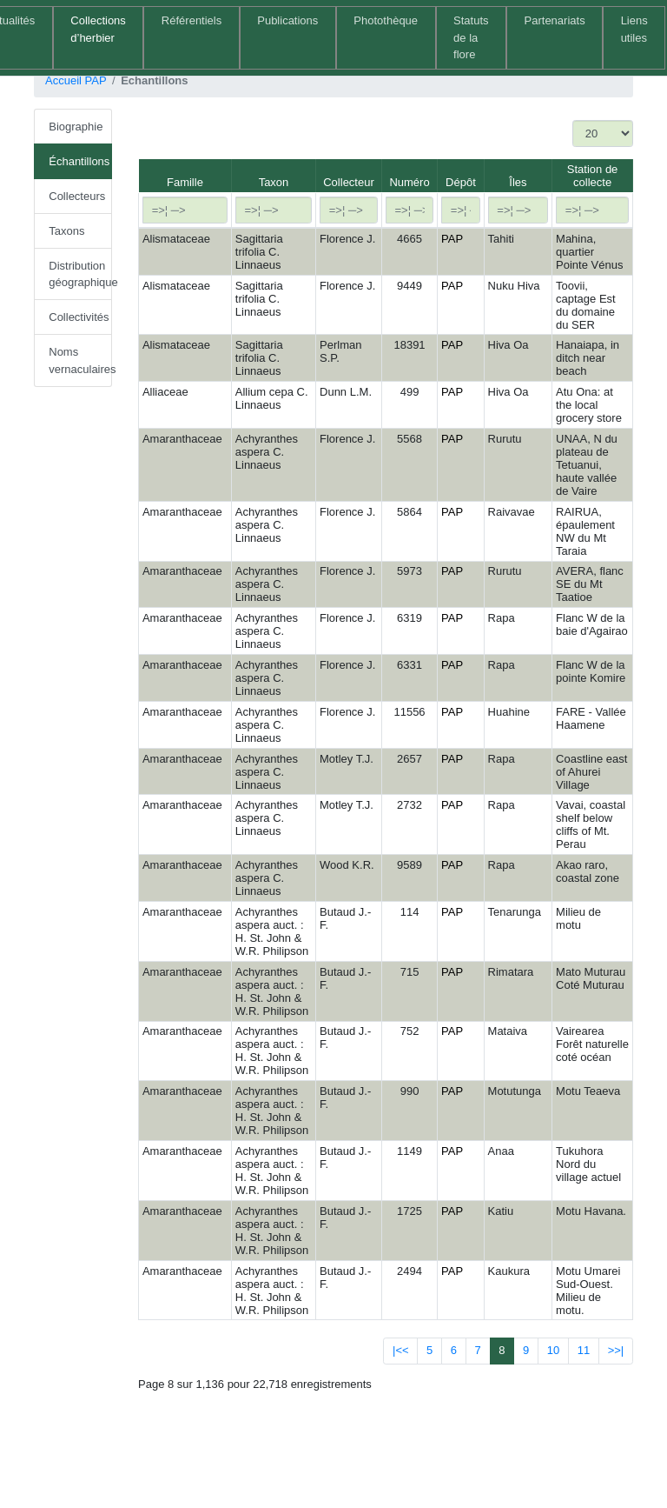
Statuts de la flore (470, 37)
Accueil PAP (76, 80)
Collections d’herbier (98, 29)
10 (553, 1350)
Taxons (66, 230)
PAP (452, 238)
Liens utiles (634, 29)
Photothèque (385, 20)
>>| (616, 1350)
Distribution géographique (80, 274)
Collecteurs (77, 196)
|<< (401, 1350)
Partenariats (555, 20)
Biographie (75, 126)
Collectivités (79, 317)
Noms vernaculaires (80, 360)
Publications (287, 20)
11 (584, 1350)
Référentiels (191, 20)
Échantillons (79, 161)
